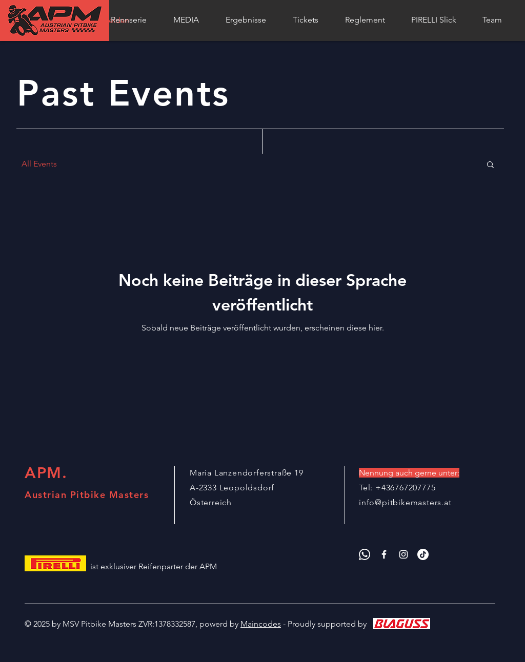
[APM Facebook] (384, 554)
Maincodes (260, 624)
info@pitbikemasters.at (405, 502)
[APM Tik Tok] (423, 554)
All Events (39, 164)
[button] (490, 165)
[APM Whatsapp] (364, 554)
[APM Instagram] (403, 554)
